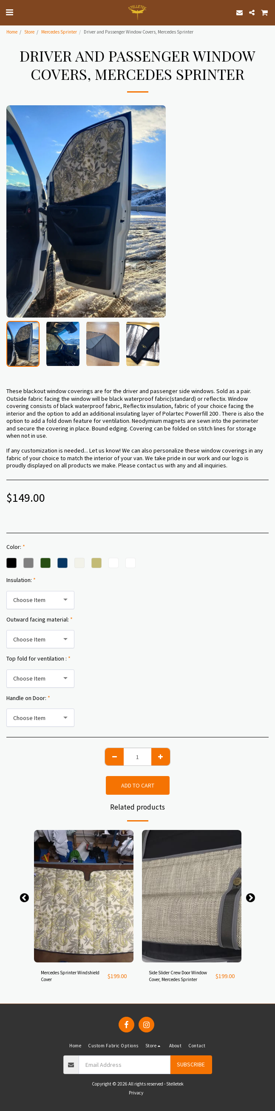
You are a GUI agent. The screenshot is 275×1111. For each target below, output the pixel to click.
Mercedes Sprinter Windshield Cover (70, 976)
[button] (9, 12)
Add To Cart (137, 785)
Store (29, 32)
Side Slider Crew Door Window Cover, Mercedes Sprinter (178, 976)
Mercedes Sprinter (59, 32)
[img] (83, 896)
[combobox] (40, 600)
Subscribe (191, 1064)
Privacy (136, 1093)
